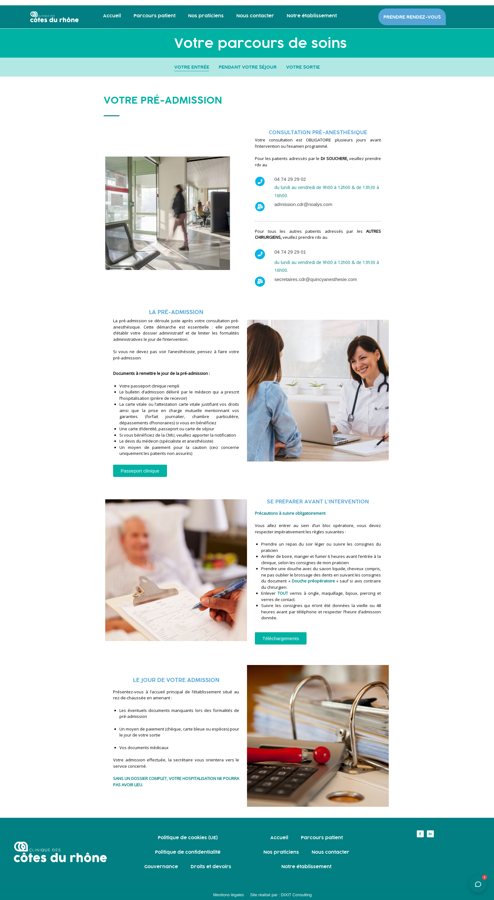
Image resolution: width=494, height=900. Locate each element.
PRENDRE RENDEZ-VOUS (412, 17)
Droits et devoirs (211, 866)
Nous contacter (255, 16)
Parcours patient (154, 16)
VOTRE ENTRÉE (191, 67)
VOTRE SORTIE (303, 67)
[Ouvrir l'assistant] (477, 883)
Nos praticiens (206, 16)
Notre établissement (312, 16)
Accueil (112, 16)
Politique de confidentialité (188, 852)
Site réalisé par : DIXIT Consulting (281, 894)
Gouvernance (161, 866)
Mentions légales (228, 894)
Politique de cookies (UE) (188, 837)
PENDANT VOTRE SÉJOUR (248, 67)
